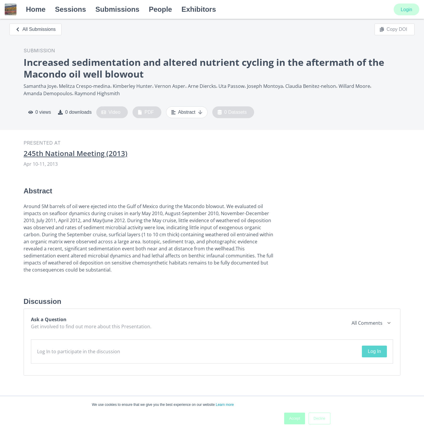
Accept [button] (294, 418)
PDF (146, 112)
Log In (374, 351)
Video (110, 112)
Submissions (117, 9)
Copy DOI (393, 29)
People (160, 9)
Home (36, 9)
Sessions (70, 9)
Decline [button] (319, 418)
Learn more (225, 405)
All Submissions (35, 29)
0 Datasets (232, 112)
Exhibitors (198, 9)
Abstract (187, 112)
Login (406, 9)
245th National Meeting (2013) (75, 153)
